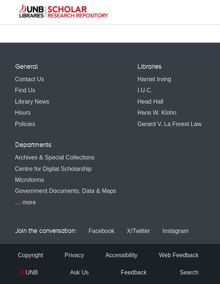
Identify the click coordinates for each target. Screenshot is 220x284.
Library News (32, 101)
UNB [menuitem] (32, 272)
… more (25, 202)
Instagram (180, 231)
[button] (63, 12)
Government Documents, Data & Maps (65, 191)
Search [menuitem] (184, 272)
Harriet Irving (153, 79)
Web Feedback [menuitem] (177, 255)
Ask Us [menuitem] (75, 272)
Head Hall (149, 101)
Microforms (29, 180)
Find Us (25, 90)
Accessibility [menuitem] (120, 255)
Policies (25, 124)
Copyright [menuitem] (30, 255)
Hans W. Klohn (155, 112)
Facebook (100, 231)
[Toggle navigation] (199, 12)
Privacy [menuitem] (73, 255)
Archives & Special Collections (55, 157)
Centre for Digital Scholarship (53, 169)
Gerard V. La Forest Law (168, 124)
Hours (23, 112)
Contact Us (29, 79)
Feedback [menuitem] (129, 272)
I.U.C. (143, 90)
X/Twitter (140, 231)
